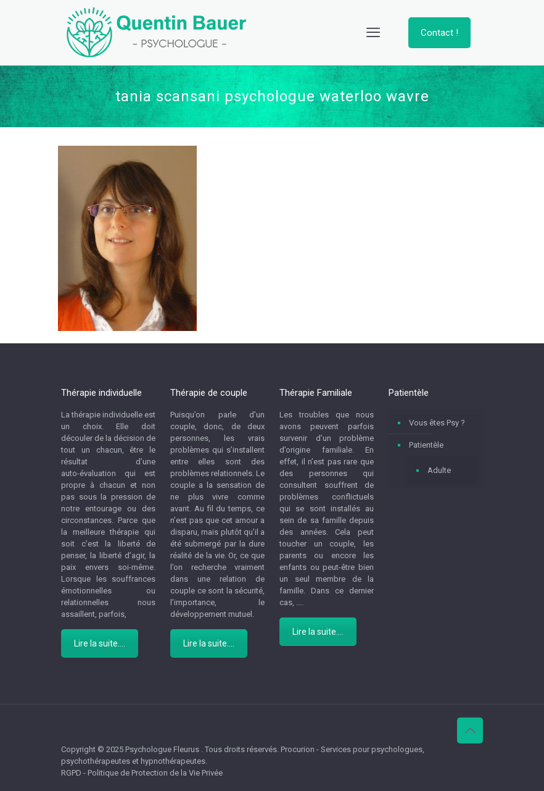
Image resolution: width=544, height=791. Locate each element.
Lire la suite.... (99, 643)
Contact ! (439, 32)
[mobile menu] (373, 32)
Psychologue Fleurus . (165, 749)
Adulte (439, 470)
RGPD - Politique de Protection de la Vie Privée (142, 772)
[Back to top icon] (470, 730)
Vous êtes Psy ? (437, 422)
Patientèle (426, 445)
